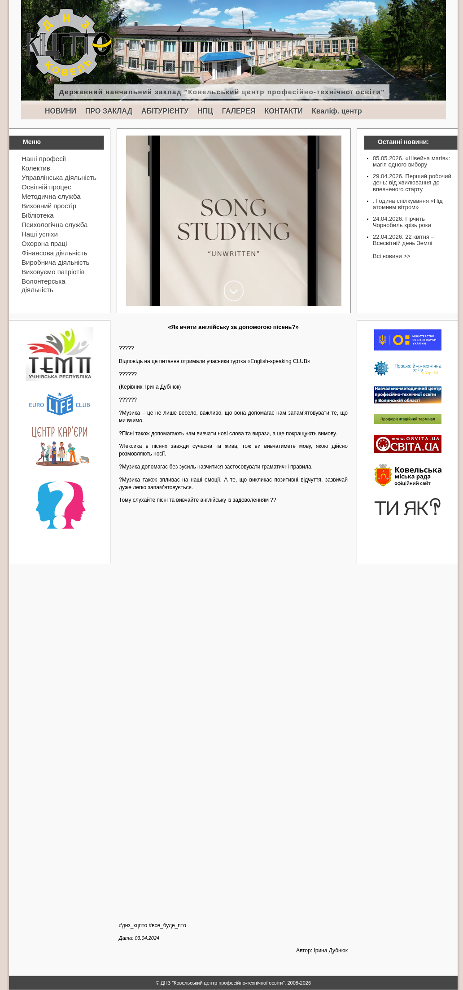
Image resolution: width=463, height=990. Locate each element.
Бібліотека (37, 215)
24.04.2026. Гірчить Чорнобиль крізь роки (402, 221)
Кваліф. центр (337, 111)
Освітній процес (46, 187)
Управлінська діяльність (59, 177)
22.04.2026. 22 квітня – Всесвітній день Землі (403, 239)
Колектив (36, 168)
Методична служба (51, 196)
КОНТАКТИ (283, 111)
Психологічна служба (54, 224)
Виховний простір (49, 206)
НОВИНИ (60, 111)
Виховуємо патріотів (53, 272)
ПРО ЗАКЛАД (108, 111)
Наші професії (44, 158)
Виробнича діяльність (55, 262)
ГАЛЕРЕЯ (239, 111)
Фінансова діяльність (54, 253)
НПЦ (205, 111)
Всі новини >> (391, 256)
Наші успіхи (40, 234)
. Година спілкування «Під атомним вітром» (408, 203)
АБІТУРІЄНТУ (164, 111)
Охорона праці (44, 243)
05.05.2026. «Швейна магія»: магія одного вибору (411, 161)
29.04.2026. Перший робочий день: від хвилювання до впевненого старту (412, 183)
